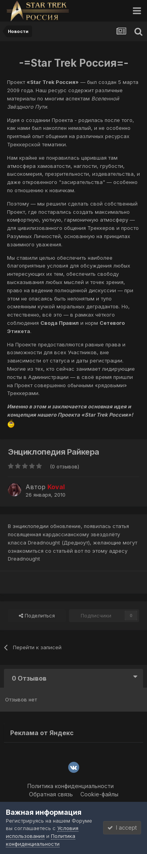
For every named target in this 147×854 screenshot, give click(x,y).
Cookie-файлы (99, 794)
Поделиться (37, 615)
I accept (122, 827)
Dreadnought (24, 558)
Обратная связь (51, 794)
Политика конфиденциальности (70, 786)
